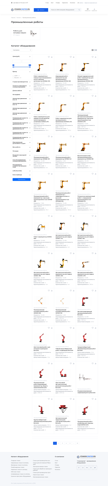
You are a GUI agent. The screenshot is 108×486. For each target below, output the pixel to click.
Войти (81, 2)
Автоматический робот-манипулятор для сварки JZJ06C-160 (85, 236)
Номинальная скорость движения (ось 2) (20, 123)
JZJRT (17, 75)
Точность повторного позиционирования (20, 86)
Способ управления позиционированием (19, 160)
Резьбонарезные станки (17, 467)
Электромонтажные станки (40, 466)
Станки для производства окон (41, 460)
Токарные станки (15, 460)
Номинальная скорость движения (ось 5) (20, 137)
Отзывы (58, 2)
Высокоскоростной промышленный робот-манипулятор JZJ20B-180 (85, 157)
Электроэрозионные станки (40, 476)
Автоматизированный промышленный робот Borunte (84, 312)
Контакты (72, 2)
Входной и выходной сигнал (19, 155)
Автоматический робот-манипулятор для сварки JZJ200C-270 (85, 273)
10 (77, 443)
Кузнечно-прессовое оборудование (21, 476)
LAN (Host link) (17, 170)
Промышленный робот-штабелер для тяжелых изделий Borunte (85, 422)
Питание (15, 150)
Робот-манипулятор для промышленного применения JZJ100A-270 (64, 119)
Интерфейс (16, 94)
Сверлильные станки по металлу (19, 462)
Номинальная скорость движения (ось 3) (20, 128)
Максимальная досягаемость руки (19, 142)
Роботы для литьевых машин (19, 31)
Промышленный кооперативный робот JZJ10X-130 (63, 311)
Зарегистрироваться (91, 2)
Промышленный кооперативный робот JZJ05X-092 (41, 311)
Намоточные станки (38, 474)
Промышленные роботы (40, 73)
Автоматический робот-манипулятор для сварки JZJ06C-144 (64, 236)
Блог (52, 2)
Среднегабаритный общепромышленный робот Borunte (86, 348)
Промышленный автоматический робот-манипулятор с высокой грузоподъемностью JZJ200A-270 (85, 118)
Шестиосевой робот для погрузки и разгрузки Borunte (42, 348)
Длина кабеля (17, 90)
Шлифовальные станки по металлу (20, 473)
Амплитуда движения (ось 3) (20, 98)
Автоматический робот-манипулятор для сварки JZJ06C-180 (42, 273)
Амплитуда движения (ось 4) (20, 103)
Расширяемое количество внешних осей (19, 165)
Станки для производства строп (41, 472)
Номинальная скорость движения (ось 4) (20, 132)
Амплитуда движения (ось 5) (20, 108)
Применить (21, 179)
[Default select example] (21, 49)
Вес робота (16, 146)
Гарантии (57, 467)
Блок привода (17, 174)
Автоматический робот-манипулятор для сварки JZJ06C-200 (64, 273)
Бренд (15, 71)
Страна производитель (20, 81)
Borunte (17, 77)
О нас (47, 2)
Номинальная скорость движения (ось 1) (20, 118)
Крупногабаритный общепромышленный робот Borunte (43, 421)
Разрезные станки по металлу (19, 469)
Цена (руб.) (16, 56)
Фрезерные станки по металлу (19, 464)
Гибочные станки (15, 471)
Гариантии (65, 2)
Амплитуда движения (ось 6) (20, 113)
